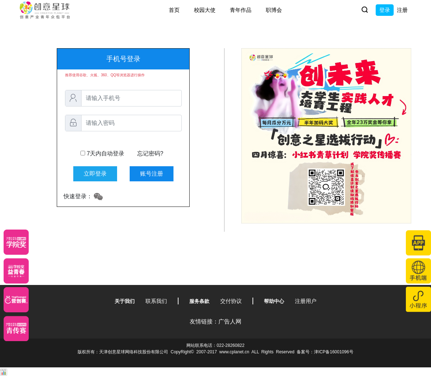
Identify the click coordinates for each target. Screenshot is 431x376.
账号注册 (151, 174)
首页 (174, 10)
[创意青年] (16, 328)
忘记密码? (150, 153)
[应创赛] (16, 299)
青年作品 (240, 10)
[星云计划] (16, 242)
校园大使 (205, 10)
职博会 (274, 10)
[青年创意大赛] (16, 271)
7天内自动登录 (121, 153)
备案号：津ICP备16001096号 (325, 351)
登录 (384, 10)
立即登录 (95, 174)
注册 (402, 10)
